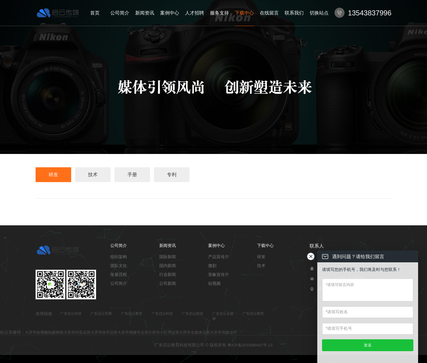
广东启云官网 (101, 313)
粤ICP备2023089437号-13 (250, 345)
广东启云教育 (131, 313)
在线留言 (269, 12)
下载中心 (244, 12)
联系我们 (294, 12)
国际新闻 (167, 256)
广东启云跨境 (192, 313)
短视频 (214, 283)
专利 (171, 174)
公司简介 (119, 12)
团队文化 (118, 265)
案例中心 (169, 12)
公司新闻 (167, 283)
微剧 (212, 265)
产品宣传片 (218, 256)
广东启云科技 (71, 313)
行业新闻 (167, 274)
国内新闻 (167, 265)
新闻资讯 (144, 12)
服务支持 (219, 12)
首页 (95, 12)
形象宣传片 (218, 274)
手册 (132, 174)
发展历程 (118, 274)
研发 (53, 174)
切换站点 (319, 12)
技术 (93, 174)
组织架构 (118, 256)
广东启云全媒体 (223, 316)
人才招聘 (194, 12)
